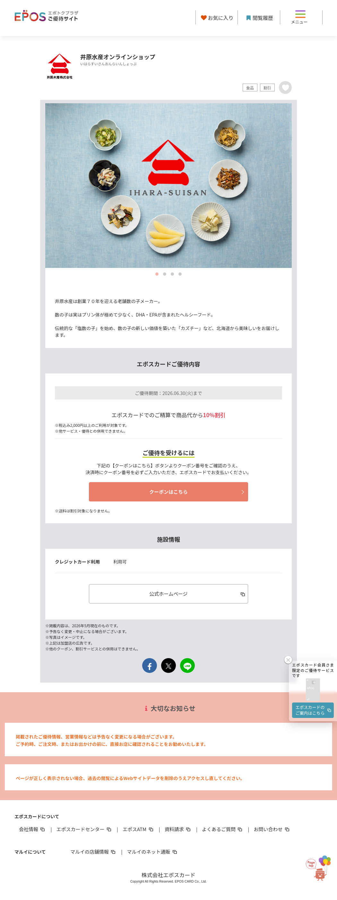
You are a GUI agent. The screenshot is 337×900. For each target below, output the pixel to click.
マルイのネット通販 (152, 851)
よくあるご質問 (222, 829)
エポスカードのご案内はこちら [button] (314, 709)
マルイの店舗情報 (93, 851)
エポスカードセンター (84, 829)
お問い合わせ (272, 829)
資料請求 (178, 829)
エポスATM (138, 829)
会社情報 (32, 829)
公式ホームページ (197, 593)
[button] (313, 689)
